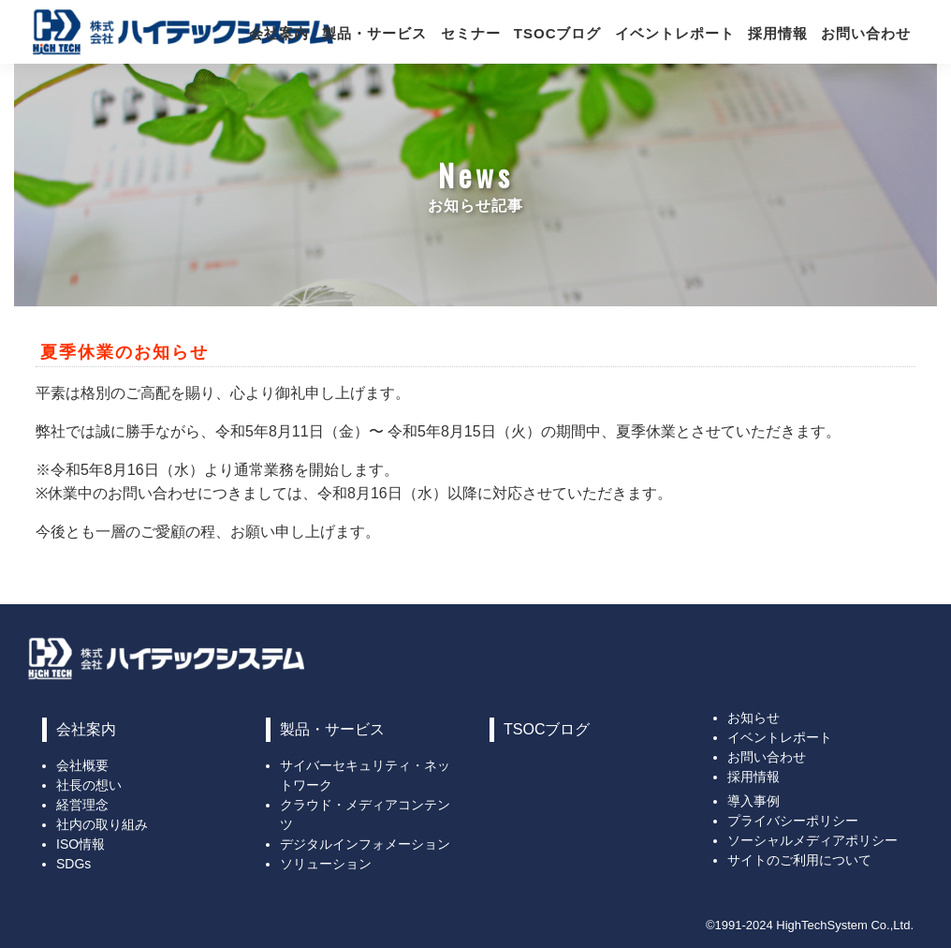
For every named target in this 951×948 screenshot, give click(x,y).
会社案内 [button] (279, 33)
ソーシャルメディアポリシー (812, 840)
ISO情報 (80, 844)
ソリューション (326, 863)
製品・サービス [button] (374, 33)
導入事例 (753, 800)
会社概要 (82, 765)
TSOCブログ (558, 33)
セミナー (471, 33)
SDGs (73, 863)
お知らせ (753, 717)
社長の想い (89, 785)
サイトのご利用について (799, 859)
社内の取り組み (102, 824)
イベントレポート (675, 33)
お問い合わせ (866, 33)
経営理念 (82, 804)
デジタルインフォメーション (365, 844)
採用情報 (778, 33)
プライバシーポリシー (792, 820)
